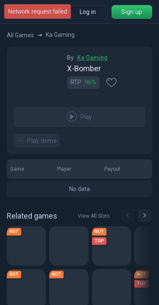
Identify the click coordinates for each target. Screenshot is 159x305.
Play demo (37, 140)
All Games (24, 35)
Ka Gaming (92, 57)
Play (79, 117)
